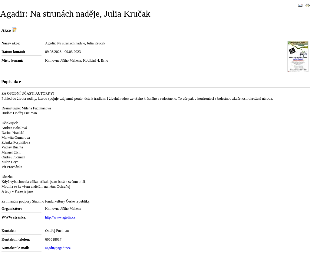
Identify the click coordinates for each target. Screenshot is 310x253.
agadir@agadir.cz (58, 248)
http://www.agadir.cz (60, 217)
